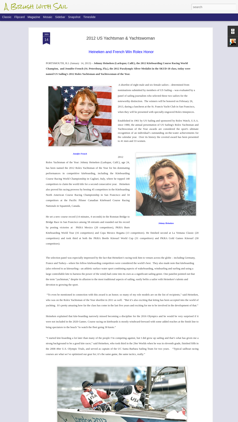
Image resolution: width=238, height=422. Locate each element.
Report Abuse (144, 419)
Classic (6, 17)
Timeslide (89, 17)
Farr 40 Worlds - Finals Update (100, 323)
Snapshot (74, 17)
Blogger (132, 419)
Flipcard (19, 17)
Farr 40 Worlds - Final (93, 370)
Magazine (34, 17)
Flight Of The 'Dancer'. (93, 276)
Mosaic (47, 17)
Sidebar (60, 17)
